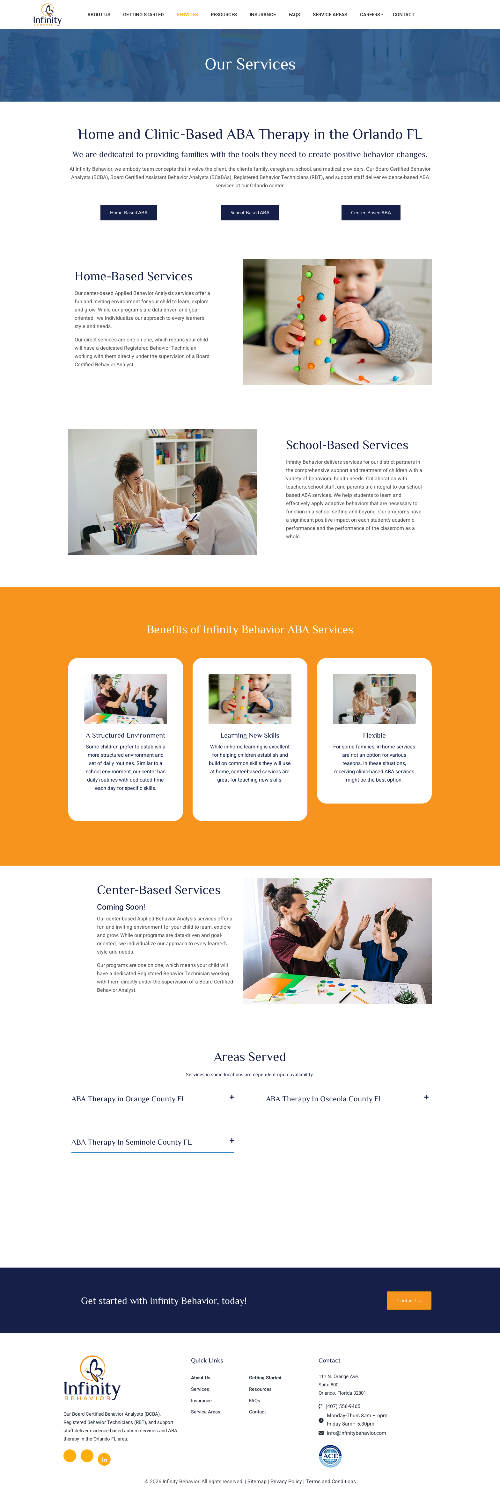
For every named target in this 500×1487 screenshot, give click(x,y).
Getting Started (143, 14)
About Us (98, 14)
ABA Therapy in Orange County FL (128, 1098)
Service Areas (330, 14)
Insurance (263, 14)
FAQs (294, 14)
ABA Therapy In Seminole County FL (131, 1142)
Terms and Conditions (331, 1481)
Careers (371, 14)
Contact (404, 14)
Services (187, 14)
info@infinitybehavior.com (356, 1433)
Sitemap (257, 1481)
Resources (224, 14)
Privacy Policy (286, 1481)
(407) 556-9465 (343, 1406)
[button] (152, 1102)
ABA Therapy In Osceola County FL (324, 1098)
